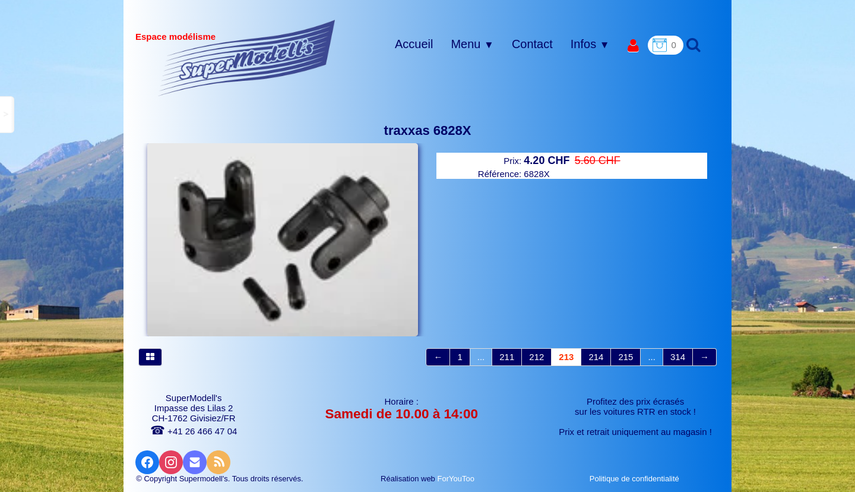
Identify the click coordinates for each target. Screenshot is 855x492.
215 (625, 357)
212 (536, 357)
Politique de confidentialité (636, 478)
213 (566, 357)
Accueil (414, 44)
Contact (532, 44)
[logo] (246, 57)
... (481, 357)
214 (595, 357)
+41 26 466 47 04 (193, 431)
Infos (590, 44)
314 (677, 357)
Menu (472, 44)
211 (506, 357)
